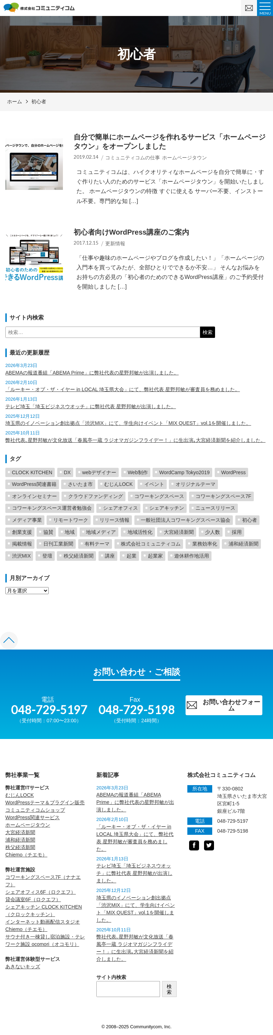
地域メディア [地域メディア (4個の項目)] (101, 532)
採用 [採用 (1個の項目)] (237, 532)
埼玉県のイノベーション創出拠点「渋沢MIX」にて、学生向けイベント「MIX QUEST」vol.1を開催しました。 (128, 423)
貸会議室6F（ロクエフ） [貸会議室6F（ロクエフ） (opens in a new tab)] (33, 899)
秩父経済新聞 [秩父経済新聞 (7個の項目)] (78, 556)
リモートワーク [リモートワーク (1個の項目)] (70, 520)
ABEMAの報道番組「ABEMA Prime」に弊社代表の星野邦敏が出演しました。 (92, 373)
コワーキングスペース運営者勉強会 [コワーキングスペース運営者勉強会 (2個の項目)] (52, 508)
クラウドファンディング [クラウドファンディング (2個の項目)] (95, 496)
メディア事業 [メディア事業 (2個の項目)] (27, 520)
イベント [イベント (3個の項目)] (154, 484)
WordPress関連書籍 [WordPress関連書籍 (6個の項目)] (34, 484)
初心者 (38, 101)
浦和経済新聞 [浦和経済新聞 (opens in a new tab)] (20, 840)
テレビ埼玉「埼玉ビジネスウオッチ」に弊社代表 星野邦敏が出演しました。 (90, 406)
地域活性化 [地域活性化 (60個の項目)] (140, 532)
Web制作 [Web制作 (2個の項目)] (138, 472)
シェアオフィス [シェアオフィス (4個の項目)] (120, 508)
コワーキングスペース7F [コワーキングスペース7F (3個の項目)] (223, 496)
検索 (169, 989)
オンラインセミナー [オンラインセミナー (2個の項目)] (34, 496)
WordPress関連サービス (32, 817)
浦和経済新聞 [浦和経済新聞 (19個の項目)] (243, 544)
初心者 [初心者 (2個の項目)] (249, 520)
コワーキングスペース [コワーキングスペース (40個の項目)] (159, 496)
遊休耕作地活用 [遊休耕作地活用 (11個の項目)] (191, 556)
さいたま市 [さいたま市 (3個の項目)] (80, 484)
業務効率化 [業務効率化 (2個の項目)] (204, 544)
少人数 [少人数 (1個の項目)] (212, 532)
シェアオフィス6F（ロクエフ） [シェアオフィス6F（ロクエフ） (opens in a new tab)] (40, 892)
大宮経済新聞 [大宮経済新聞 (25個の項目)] (179, 532)
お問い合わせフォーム (223, 705)
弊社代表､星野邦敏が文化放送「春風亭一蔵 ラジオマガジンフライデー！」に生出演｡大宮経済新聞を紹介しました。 (135, 440)
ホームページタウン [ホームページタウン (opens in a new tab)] (27, 825)
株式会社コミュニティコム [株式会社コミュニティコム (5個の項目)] (151, 544)
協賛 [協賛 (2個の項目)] (48, 532)
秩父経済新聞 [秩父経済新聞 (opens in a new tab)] (20, 847)
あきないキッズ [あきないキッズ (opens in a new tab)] (22, 966)
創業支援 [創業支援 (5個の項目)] (22, 532)
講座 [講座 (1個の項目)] (110, 556)
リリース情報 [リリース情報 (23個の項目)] (114, 520)
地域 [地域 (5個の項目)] (70, 532)
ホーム (14, 101)
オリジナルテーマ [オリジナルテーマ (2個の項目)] (195, 484)
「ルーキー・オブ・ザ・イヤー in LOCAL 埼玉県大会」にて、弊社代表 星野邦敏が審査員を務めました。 (122, 389)
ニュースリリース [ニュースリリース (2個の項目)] (215, 508)
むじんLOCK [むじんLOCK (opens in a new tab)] (19, 795)
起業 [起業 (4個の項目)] (131, 556)
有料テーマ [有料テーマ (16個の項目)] (97, 544)
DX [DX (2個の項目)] (67, 472)
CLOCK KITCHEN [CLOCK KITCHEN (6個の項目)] (32, 472)
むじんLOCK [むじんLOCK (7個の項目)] (118, 484)
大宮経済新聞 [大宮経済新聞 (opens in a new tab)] (20, 832)
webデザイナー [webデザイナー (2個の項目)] (99, 472)
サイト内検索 (111, 977)
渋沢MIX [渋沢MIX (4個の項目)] (21, 556)
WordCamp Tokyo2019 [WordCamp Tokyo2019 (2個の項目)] (184, 472)
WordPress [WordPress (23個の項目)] (233, 472)
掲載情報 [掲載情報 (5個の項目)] (22, 544)
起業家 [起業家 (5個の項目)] (155, 556)
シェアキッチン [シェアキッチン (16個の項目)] (166, 508)
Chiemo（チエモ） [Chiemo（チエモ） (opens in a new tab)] (26, 855)
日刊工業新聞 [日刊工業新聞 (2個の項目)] (58, 544)
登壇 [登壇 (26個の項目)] (47, 556)
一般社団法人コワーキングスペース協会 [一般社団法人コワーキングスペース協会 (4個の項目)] (185, 520)
